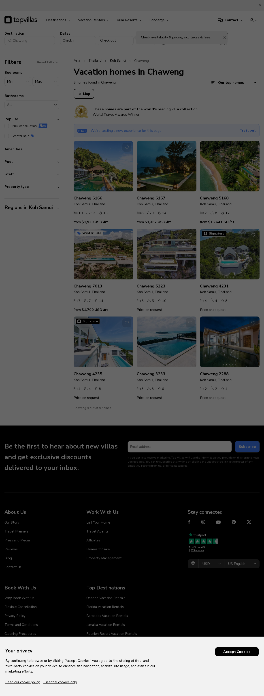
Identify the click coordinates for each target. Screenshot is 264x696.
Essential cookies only (60, 682)
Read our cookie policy (22, 682)
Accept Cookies (237, 651)
